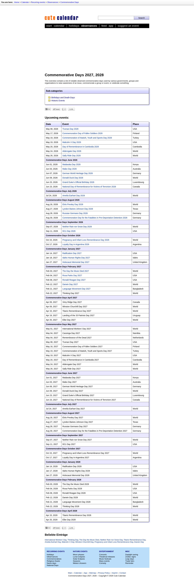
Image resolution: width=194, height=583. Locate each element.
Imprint (115, 573)
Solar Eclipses (79, 559)
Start (49, 25)
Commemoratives (54, 559)
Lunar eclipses (79, 557)
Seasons (76, 561)
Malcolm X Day (68, 542)
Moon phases (78, 554)
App (111, 25)
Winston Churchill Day (84, 542)
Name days (51, 563)
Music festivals (105, 559)
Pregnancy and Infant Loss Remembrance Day (114, 542)
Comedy (102, 563)
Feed (104, 25)
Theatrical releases (107, 557)
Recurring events (38, 2)
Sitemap (92, 573)
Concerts (103, 554)
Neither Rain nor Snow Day (111, 540)
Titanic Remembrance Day (135, 540)
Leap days (129, 559)
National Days (52, 565)
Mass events (104, 561)
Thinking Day (73, 540)
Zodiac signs (130, 557)
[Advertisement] (97, 50)
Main (70, 573)
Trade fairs (129, 561)
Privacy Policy (104, 573)
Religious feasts (53, 561)
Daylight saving (131, 554)
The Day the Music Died (89, 540)
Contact (123, 573)
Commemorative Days (69, 2)
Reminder (129, 563)
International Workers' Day (56, 540)
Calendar (25, 2)
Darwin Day (139, 542)
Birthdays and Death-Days (63, 97)
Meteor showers (79, 563)
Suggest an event (128, 25)
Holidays (74, 25)
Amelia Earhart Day (53, 542)
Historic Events (58, 100)
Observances (52, 2)
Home (16, 2)
